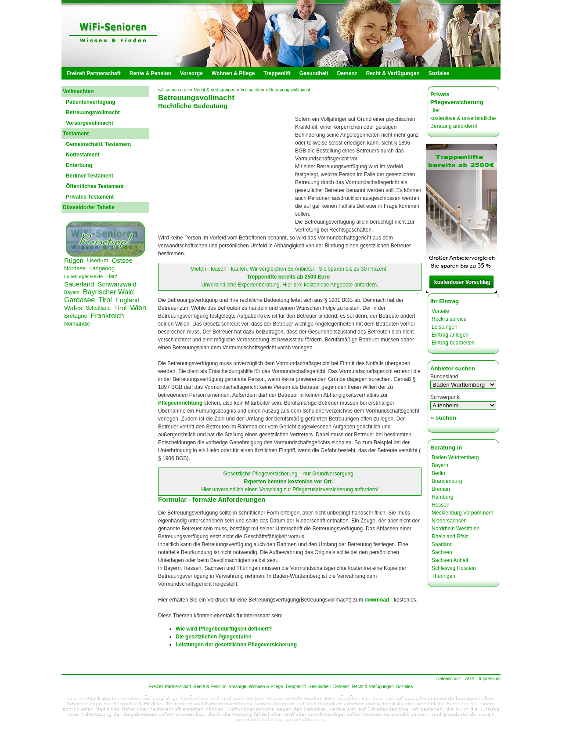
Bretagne (75, 315)
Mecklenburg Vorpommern (463, 513)
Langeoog (102, 268)
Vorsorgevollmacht (89, 123)
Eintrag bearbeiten (453, 343)
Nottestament (83, 155)
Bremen (441, 489)
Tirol (105, 300)
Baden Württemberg (455, 457)
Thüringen (443, 576)
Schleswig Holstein (454, 568)
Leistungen (445, 327)
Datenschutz (448, 678)
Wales (73, 308)
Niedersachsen (449, 521)
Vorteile (440, 311)
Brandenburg (447, 481)
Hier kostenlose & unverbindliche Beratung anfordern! (463, 118)
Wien (138, 308)
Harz (111, 276)
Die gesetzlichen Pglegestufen (214, 637)
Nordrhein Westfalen (455, 529)
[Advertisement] (227, 176)
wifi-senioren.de (173, 89)
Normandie (77, 324)
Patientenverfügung (90, 102)
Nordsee (75, 268)
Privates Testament (90, 197)
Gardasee (79, 300)
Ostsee (122, 260)
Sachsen (442, 552)
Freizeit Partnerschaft (94, 73)
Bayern (71, 292)
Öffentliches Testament (95, 186)
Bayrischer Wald (108, 292)
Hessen (441, 505)
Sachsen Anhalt (450, 560)
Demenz (347, 73)
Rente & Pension (150, 73)
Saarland (442, 544)
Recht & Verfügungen (393, 73)
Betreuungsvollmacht (93, 112)
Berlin (438, 473)
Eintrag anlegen (450, 335)
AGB (469, 678)
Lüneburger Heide (83, 276)
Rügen (73, 260)
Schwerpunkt (445, 397)
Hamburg (442, 497)
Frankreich (107, 315)
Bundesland (444, 376)
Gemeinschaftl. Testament (98, 144)
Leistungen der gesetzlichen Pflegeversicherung (236, 645)
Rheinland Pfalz (450, 536)
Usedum (97, 260)
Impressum (490, 678)
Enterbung (79, 165)
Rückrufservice (449, 319)
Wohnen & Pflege (233, 73)
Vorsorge (191, 73)
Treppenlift (276, 73)
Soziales (439, 73)
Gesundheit (313, 73)
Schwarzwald (116, 284)
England (127, 300)
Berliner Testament (89, 176)
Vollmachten (252, 89)
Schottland (98, 308)
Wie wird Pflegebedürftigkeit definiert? (224, 629)
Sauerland (79, 284)
